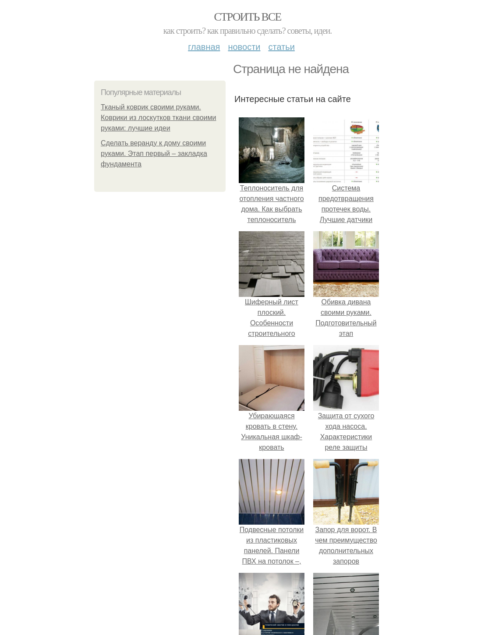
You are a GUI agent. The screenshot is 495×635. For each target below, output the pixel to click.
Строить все (247, 17)
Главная (204, 47)
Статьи (281, 47)
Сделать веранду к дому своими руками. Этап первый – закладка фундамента (154, 153)
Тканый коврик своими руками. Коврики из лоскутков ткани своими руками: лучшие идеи (158, 117)
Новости (244, 47)
